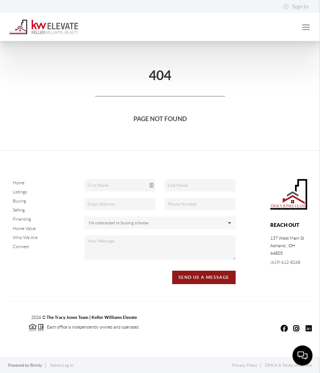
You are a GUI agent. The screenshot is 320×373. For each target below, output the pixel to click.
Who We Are (25, 237)
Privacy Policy (244, 365)
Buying (19, 200)
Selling (19, 209)
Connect (21, 246)
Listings (20, 191)
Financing (22, 219)
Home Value (24, 228)
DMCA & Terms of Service (288, 365)
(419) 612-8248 (285, 262)
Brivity (36, 365)
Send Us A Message (203, 277)
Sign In (295, 6)
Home (18, 182)
